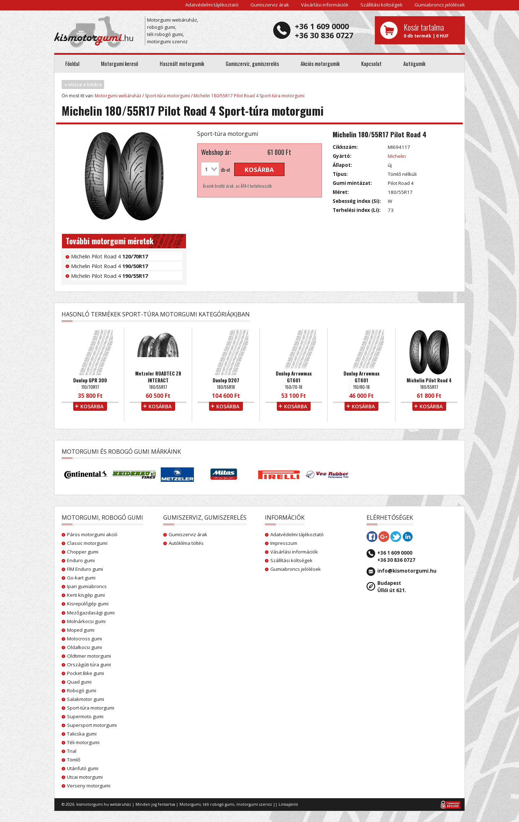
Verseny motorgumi (88, 785)
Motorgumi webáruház (118, 96)
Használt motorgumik (182, 63)
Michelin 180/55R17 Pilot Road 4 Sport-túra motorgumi (249, 96)
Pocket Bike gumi (85, 673)
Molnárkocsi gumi (86, 621)
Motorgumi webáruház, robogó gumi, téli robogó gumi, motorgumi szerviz (172, 31)
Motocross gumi (84, 638)
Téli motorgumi (83, 742)
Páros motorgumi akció (92, 534)
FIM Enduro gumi (85, 569)
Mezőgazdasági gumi (91, 612)
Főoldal (72, 63)
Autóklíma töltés (186, 543)
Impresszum (283, 543)
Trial (71, 751)
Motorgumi (190, 804)
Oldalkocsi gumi (84, 647)
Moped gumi (80, 630)
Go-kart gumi (81, 577)
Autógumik (414, 63)
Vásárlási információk (325, 4)
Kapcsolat (371, 63)
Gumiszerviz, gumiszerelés (252, 63)
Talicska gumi (82, 733)
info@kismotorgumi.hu (406, 571)
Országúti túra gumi (89, 664)
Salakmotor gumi (85, 699)
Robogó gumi (81, 690)
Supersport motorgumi (92, 725)
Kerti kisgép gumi (86, 595)
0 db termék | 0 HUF (432, 30)
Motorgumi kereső (119, 63)
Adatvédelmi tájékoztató (212, 4)
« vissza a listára (83, 84)
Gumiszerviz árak (269, 4)
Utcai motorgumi (85, 777)
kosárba (259, 169)
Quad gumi (79, 682)
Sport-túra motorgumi (167, 96)
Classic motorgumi (87, 543)
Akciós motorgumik (320, 63)
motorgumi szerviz (254, 804)
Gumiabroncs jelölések (439, 4)
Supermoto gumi (85, 716)
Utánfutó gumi (82, 768)
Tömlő (73, 759)
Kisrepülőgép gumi (87, 603)
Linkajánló (288, 804)
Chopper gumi (82, 551)
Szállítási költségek (381, 4)
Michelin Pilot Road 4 (109, 256)
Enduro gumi (81, 560)
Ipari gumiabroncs (87, 586)
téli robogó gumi (218, 804)
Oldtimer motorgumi (89, 656)
